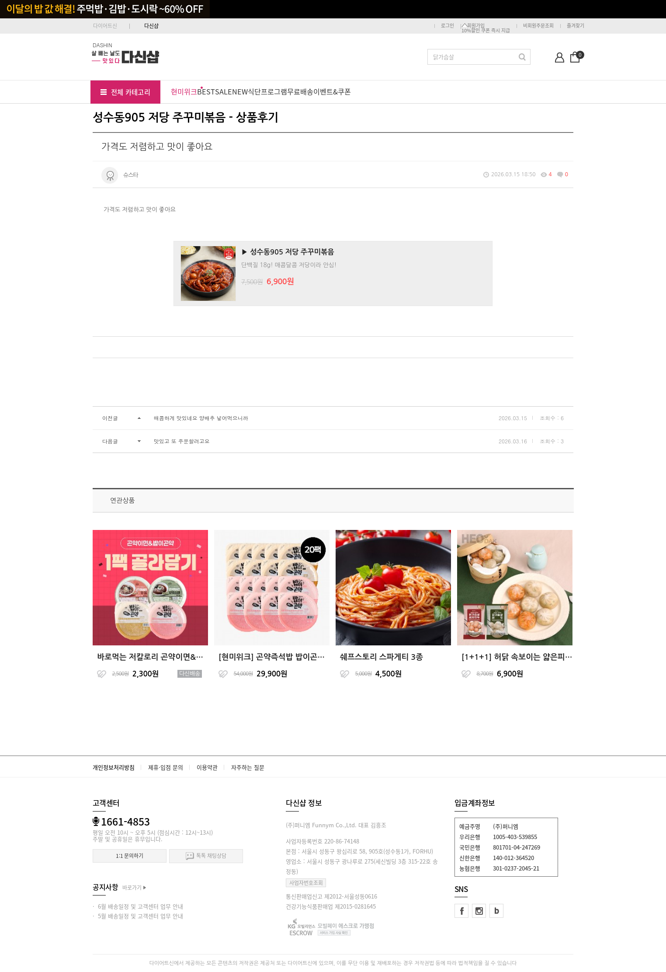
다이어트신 (105, 26)
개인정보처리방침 (114, 767)
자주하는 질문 (247, 767)
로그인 (447, 25)
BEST (206, 91)
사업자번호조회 (306, 883)
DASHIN (102, 45)
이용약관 (207, 767)
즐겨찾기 (575, 25)
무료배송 (300, 91)
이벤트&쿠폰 (332, 91)
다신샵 (151, 26)
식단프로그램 (267, 91)
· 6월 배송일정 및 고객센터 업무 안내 (138, 906)
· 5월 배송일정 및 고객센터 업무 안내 (138, 916)
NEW (240, 91)
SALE (223, 91)
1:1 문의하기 (129, 856)
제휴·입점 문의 (165, 767)
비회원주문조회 (538, 25)
